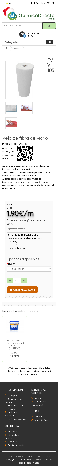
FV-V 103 (17, 48)
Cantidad (11, 275)
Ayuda (38, 398)
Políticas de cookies (17, 418)
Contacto (39, 416)
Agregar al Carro (22, 289)
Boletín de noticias (16, 445)
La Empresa (13, 395)
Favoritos (12, 441)
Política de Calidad (16, 405)
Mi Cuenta (12, 431)
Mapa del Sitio (41, 420)
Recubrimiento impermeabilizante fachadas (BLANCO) (15, 344)
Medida (11, 264)
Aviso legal (13, 408)
